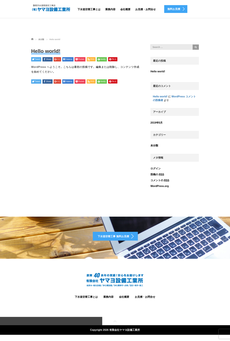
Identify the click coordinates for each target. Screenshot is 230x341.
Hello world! (157, 71)
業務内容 (110, 9)
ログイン (155, 168)
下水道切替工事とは (88, 9)
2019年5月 (156, 122)
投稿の (157, 174)
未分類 (154, 145)
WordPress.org (159, 186)
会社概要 (125, 9)
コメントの (159, 180)
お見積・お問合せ (145, 9)
